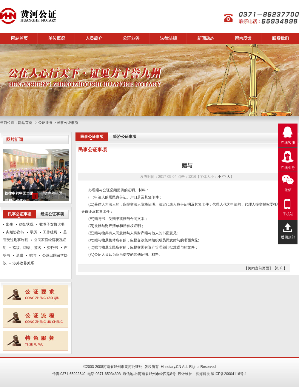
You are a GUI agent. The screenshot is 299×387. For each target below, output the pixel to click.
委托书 (52, 248)
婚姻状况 (26, 224)
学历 (33, 232)
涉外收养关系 (23, 263)
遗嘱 (19, 255)
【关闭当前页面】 (258, 268)
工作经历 (50, 232)
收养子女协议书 (51, 224)
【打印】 (280, 268)
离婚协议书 (15, 232)
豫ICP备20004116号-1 (229, 374)
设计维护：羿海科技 (194, 374)
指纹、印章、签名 (27, 248)
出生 (9, 224)
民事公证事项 (67, 123)
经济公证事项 (124, 136)
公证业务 (45, 123)
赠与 (32, 255)
